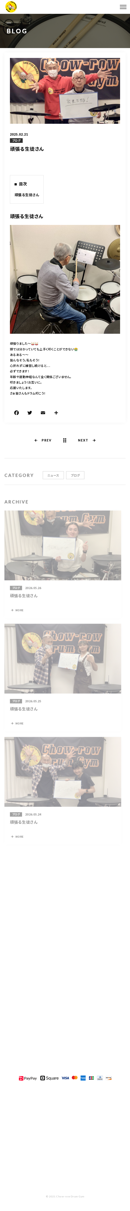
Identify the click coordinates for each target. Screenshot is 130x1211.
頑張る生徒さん (27, 194)
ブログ (16, 140)
